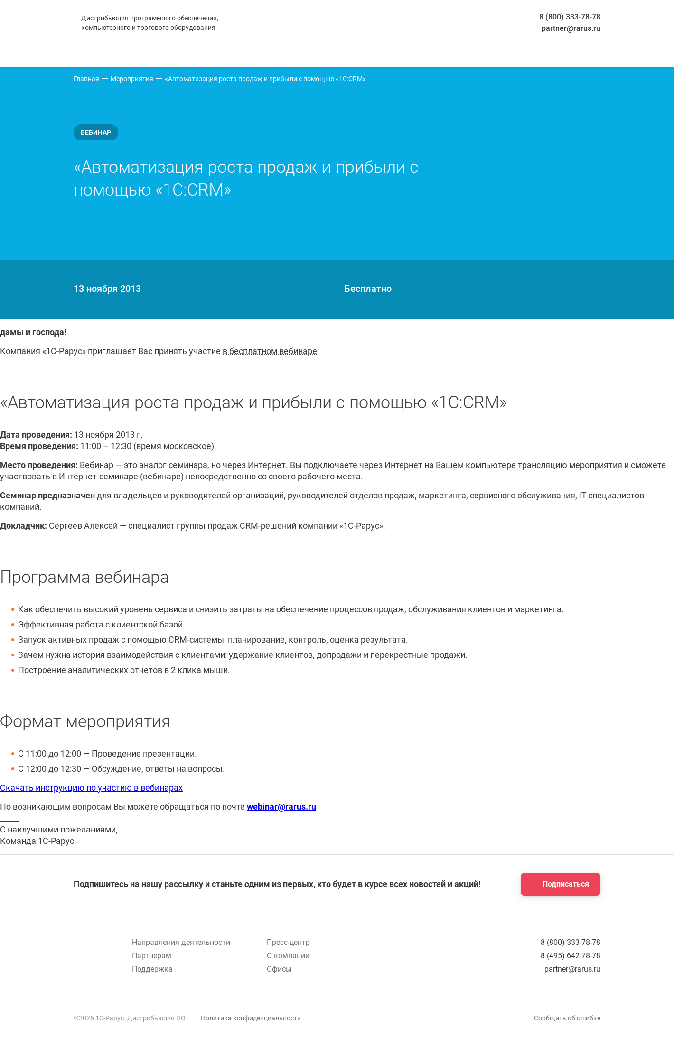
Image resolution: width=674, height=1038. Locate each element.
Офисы (279, 968)
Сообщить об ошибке (567, 1018)
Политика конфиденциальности (251, 1018)
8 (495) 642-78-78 (570, 955)
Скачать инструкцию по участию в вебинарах (91, 788)
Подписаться (557, 884)
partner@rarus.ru (571, 28)
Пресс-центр (288, 942)
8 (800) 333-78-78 (569, 16)
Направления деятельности (181, 942)
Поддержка (152, 968)
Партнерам (151, 955)
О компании (288, 955)
